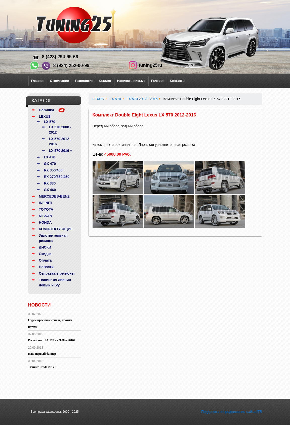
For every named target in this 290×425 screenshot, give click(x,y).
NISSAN (45, 216)
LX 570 (49, 122)
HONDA (45, 222)
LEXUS (45, 116)
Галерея (157, 81)
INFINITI (45, 203)
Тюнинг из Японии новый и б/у (55, 282)
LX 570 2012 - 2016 (60, 141)
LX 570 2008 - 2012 (60, 129)
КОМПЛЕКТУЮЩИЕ (56, 229)
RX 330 (50, 183)
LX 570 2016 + (60, 151)
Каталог (105, 81)
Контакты (177, 81)
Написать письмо (131, 81)
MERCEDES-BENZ (54, 196)
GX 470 (50, 164)
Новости (46, 267)
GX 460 (50, 190)
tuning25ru (150, 65)
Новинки (46, 110)
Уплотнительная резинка (53, 238)
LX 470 (49, 157)
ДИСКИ (45, 247)
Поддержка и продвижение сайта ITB (231, 412)
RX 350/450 (53, 170)
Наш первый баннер (42, 353)
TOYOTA (46, 209)
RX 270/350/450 (56, 177)
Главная (38, 81)
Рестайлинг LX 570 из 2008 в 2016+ (52, 340)
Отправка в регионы (57, 273)
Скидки (45, 254)
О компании (59, 81)
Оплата (45, 260)
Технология (84, 81)
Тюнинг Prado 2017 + (42, 367)
